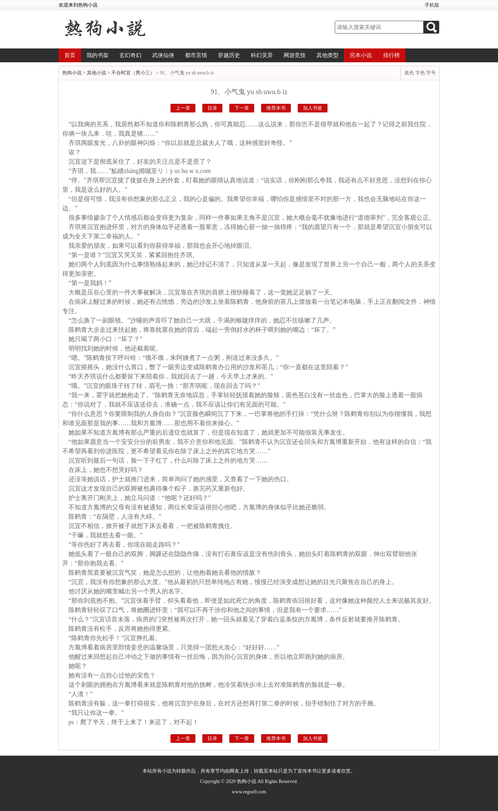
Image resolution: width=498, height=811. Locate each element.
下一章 (241, 108)
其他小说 (96, 72)
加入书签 (312, 108)
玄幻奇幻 (130, 55)
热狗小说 (72, 72)
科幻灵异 (262, 55)
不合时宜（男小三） (133, 72)
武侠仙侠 (163, 55)
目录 (212, 108)
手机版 (432, 5)
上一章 (183, 108)
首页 (69, 55)
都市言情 (196, 55)
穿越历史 (229, 55)
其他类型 (327, 55)
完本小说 (361, 55)
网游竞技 (295, 55)
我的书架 (97, 55)
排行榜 (391, 55)
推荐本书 (276, 108)
